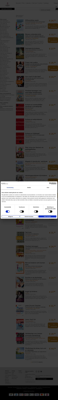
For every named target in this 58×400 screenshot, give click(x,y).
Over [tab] (48, 187)
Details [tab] (29, 187)
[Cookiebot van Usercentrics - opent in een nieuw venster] (50, 183)
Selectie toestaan (29, 216)
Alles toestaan (47, 216)
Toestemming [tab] (10, 187)
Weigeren (10, 216)
